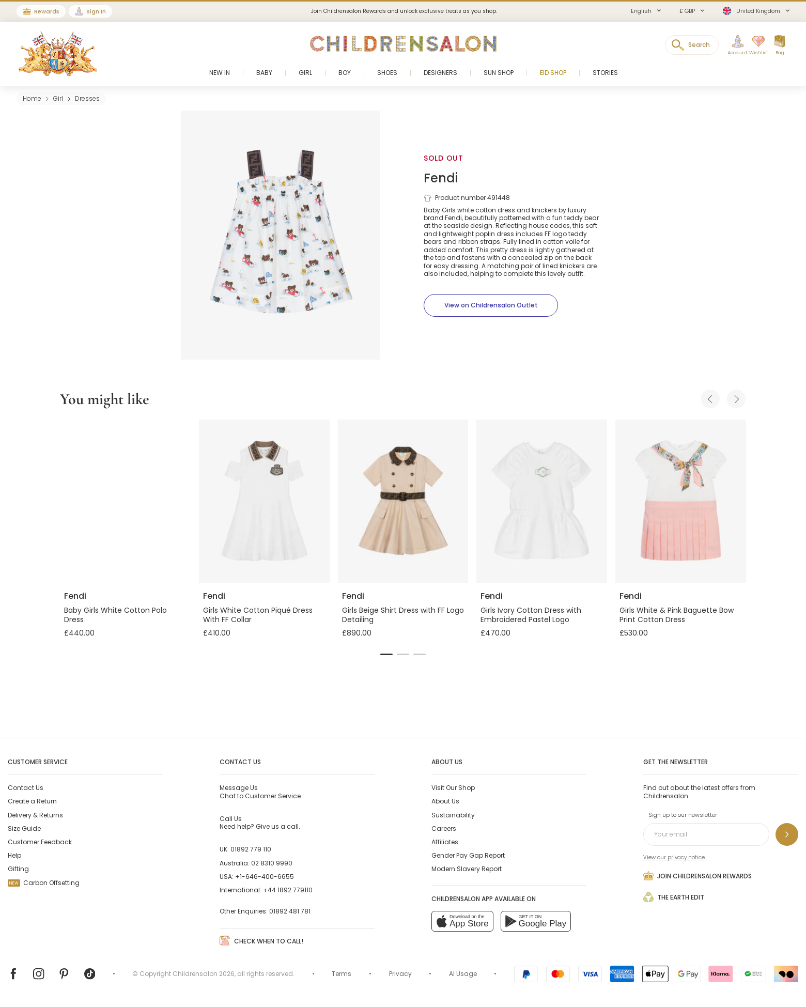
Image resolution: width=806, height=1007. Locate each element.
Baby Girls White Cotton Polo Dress (115, 615)
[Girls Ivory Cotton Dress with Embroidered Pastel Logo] (541, 501)
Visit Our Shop (453, 787)
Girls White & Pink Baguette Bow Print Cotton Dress (676, 615)
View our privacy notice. (674, 857)
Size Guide (24, 828)
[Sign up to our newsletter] (787, 834)
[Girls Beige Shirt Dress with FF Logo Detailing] (403, 501)
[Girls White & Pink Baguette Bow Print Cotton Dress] (680, 501)
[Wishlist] (756, 45)
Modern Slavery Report (466, 868)
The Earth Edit (673, 897)
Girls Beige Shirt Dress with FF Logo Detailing (403, 615)
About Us (445, 801)
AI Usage (463, 973)
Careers (443, 828)
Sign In (96, 11)
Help (14, 855)
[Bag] (779, 45)
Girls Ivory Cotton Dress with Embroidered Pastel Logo (531, 615)
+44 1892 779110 (288, 890)
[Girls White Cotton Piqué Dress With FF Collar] (264, 501)
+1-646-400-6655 (264, 876)
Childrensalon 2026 (204, 973)
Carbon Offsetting (44, 882)
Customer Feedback (40, 842)
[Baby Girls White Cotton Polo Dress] (125, 501)
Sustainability (453, 815)
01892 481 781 (290, 911)
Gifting (18, 868)
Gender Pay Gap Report (468, 855)
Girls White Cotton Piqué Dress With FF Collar (258, 615)
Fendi (441, 178)
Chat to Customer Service (260, 791)
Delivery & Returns (35, 815)
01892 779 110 (250, 849)
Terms (341, 973)
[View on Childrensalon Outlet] (491, 305)
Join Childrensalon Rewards (697, 876)
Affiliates (444, 842)
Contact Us (25, 787)
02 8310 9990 (271, 863)
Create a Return (32, 801)
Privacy (400, 973)
